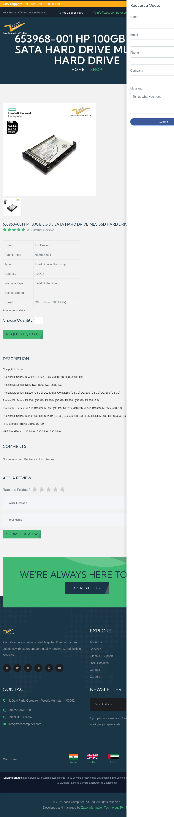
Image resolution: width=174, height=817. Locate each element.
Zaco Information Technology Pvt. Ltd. (106, 807)
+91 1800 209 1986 (50, 4)
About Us (96, 642)
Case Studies (142, 676)
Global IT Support (101, 656)
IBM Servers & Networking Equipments (132, 777)
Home (78, 69)
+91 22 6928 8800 (72, 12)
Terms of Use (142, 662)
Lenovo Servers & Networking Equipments (94, 782)
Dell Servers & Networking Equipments (44, 777)
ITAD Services (99, 662)
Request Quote (167, 327)
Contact (95, 669)
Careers (95, 676)
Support (138, 649)
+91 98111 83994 (20, 717)
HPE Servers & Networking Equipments (88, 777)
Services (95, 649)
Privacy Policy (142, 656)
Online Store (141, 642)
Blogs (137, 669)
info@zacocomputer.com (113, 12)
